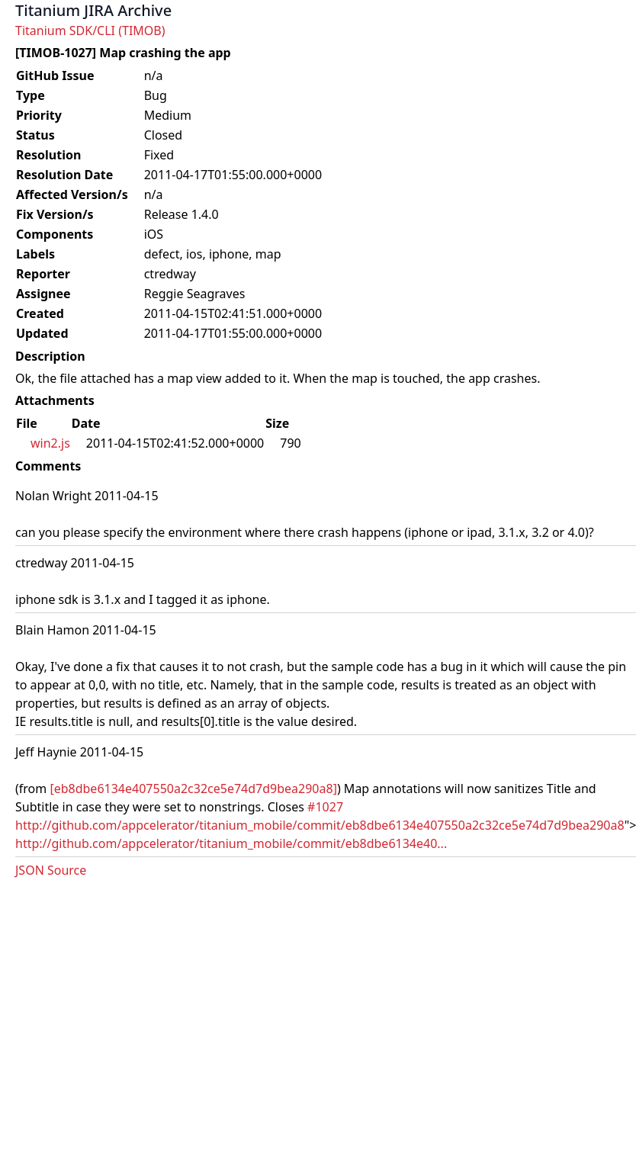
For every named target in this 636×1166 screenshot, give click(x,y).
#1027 (325, 806)
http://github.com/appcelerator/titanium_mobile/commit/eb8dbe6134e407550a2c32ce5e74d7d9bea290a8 (320, 825)
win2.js (50, 443)
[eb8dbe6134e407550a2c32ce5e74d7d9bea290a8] (193, 788)
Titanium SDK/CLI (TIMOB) (90, 30)
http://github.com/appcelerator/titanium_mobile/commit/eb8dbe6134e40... (231, 843)
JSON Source (50, 870)
